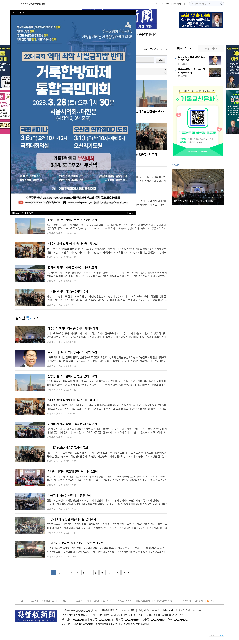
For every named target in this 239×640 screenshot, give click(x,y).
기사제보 (62, 601)
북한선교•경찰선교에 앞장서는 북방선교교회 (75, 543)
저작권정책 (185, 601)
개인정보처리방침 (123, 601)
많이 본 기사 (184, 48)
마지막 (126, 572)
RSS (210, 601)
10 (108, 572)
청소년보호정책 (143, 601)
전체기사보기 (179, 3)
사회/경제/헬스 (147, 34)
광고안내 (34, 601)
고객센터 (199, 601)
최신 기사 (211, 48)
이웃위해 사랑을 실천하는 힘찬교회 (69, 495)
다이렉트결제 (76, 601)
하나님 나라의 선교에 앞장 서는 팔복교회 (73, 471)
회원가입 (165, 3)
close (128, 213)
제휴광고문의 (48, 601)
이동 (161, 60)
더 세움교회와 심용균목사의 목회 (68, 291)
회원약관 (107, 601)
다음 (117, 572)
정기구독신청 (93, 601)
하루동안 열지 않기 (22, 213)
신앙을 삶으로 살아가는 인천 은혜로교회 (72, 220)
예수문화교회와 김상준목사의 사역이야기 (73, 328)
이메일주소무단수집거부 (165, 601)
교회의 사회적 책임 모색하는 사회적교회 (72, 267)
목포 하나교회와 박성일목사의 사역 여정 (72, 352)
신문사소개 (20, 601)
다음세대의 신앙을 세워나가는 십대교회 (72, 519)
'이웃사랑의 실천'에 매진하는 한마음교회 (73, 243)
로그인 (155, 3)
